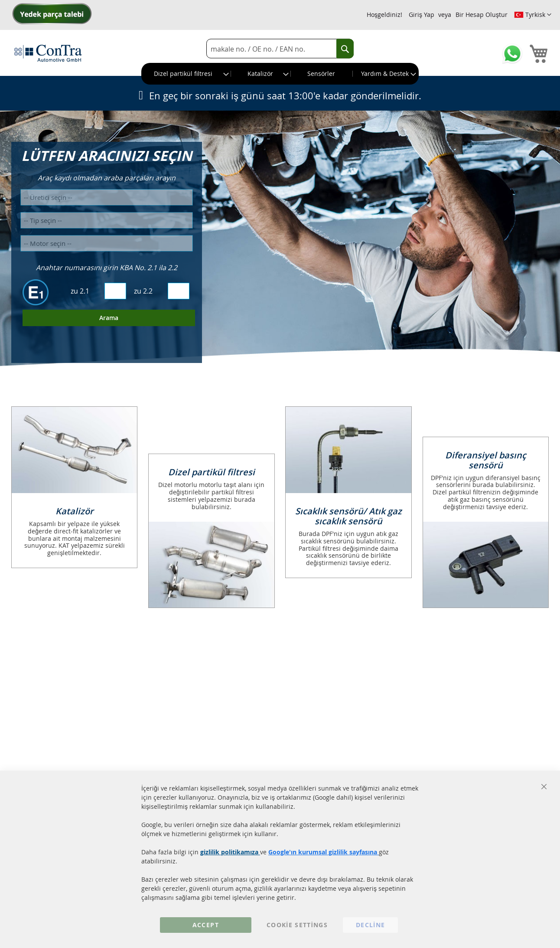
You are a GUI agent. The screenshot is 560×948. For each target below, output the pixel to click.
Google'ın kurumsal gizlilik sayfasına (323, 852)
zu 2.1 (80, 291)
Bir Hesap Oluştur (482, 14)
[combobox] (280, 49)
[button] (532, 15)
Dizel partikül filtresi (211, 472)
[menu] (280, 74)
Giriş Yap (421, 14)
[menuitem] (186, 74)
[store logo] (48, 53)
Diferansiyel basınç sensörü (485, 460)
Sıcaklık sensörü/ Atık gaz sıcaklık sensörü (348, 516)
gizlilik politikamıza (230, 852)
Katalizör (74, 511)
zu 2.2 (143, 291)
